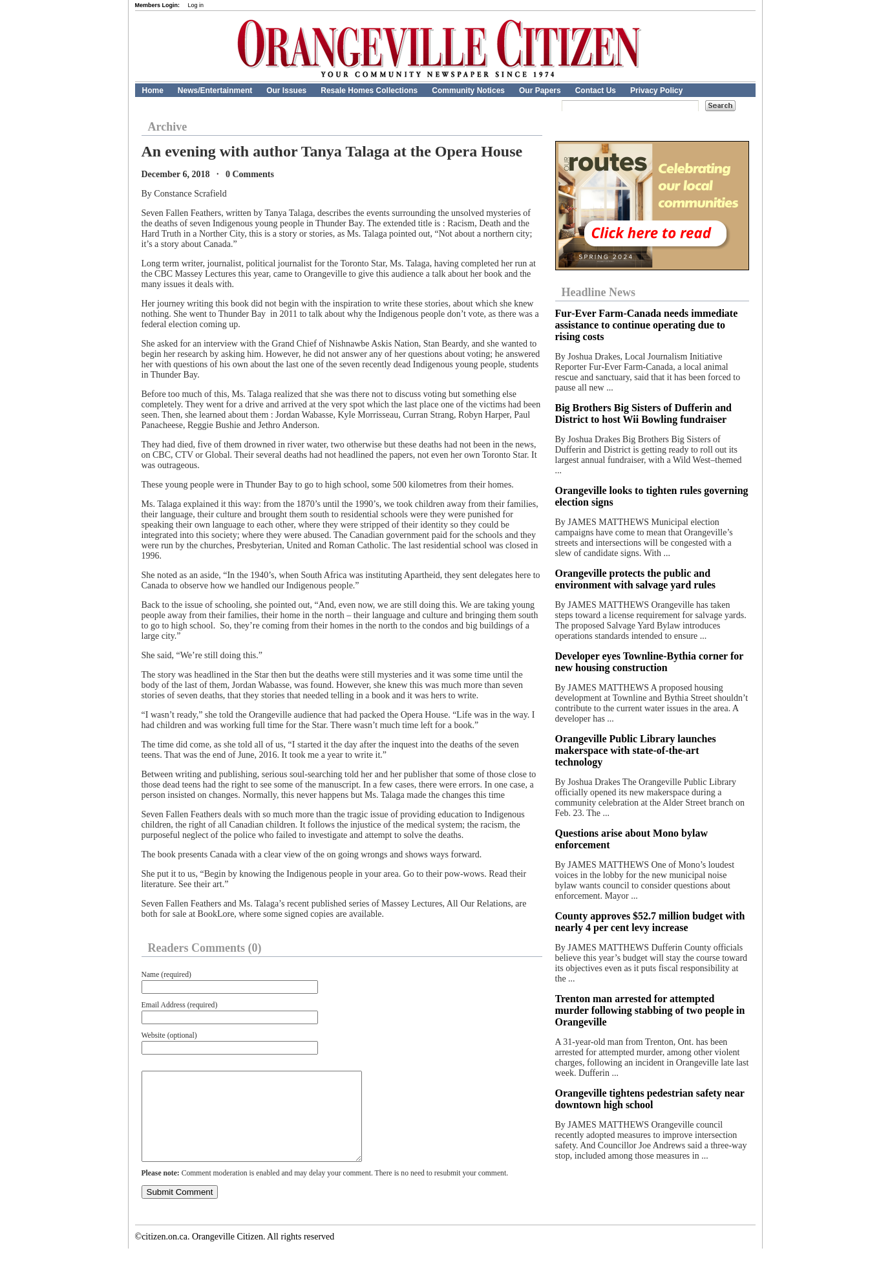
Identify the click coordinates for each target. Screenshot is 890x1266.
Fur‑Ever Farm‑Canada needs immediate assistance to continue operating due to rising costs (646, 325)
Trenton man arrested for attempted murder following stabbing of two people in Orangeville (650, 1010)
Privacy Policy (656, 90)
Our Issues (286, 90)
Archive (167, 126)
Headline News (599, 292)
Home (153, 90)
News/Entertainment (215, 90)
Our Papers (540, 90)
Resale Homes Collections (369, 90)
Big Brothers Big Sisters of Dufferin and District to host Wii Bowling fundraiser (643, 413)
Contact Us (595, 90)
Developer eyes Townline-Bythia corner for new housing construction (649, 661)
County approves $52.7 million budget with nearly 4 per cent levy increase (650, 921)
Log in (196, 5)
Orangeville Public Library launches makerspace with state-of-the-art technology (635, 750)
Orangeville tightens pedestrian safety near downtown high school (650, 1099)
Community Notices (468, 90)
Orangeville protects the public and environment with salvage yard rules (635, 579)
